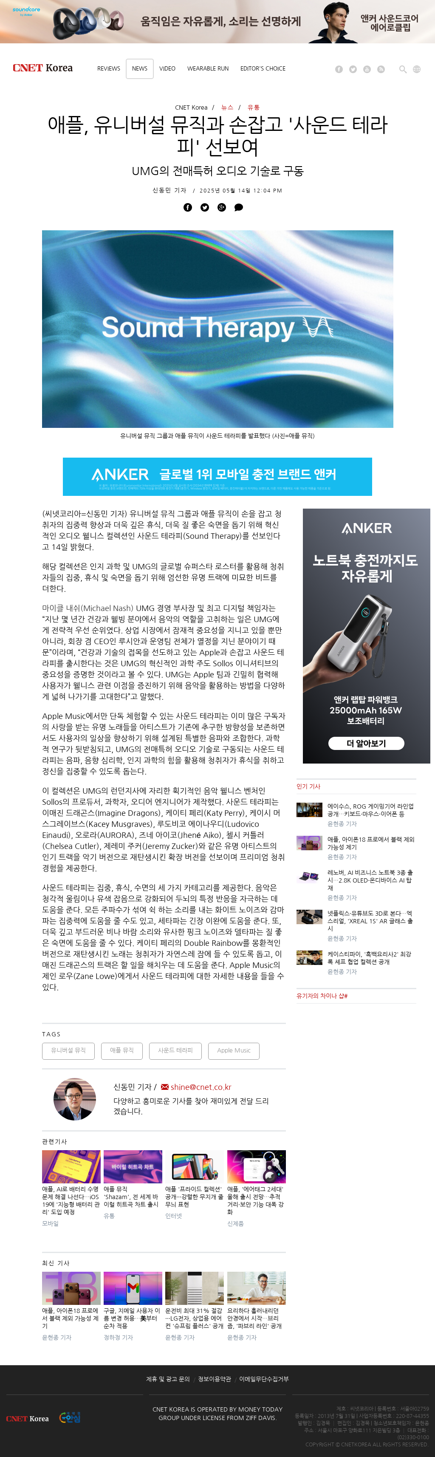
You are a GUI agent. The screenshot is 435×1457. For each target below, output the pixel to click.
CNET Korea (191, 107)
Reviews (108, 68)
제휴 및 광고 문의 (168, 1379)
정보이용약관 (214, 1379)
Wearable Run (208, 68)
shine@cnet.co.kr (196, 1087)
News (139, 68)
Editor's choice (262, 68)
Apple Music (234, 1050)
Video (167, 68)
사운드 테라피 (175, 1050)
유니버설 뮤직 (68, 1050)
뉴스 (227, 107)
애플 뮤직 (122, 1050)
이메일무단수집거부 (264, 1379)
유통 (254, 107)
